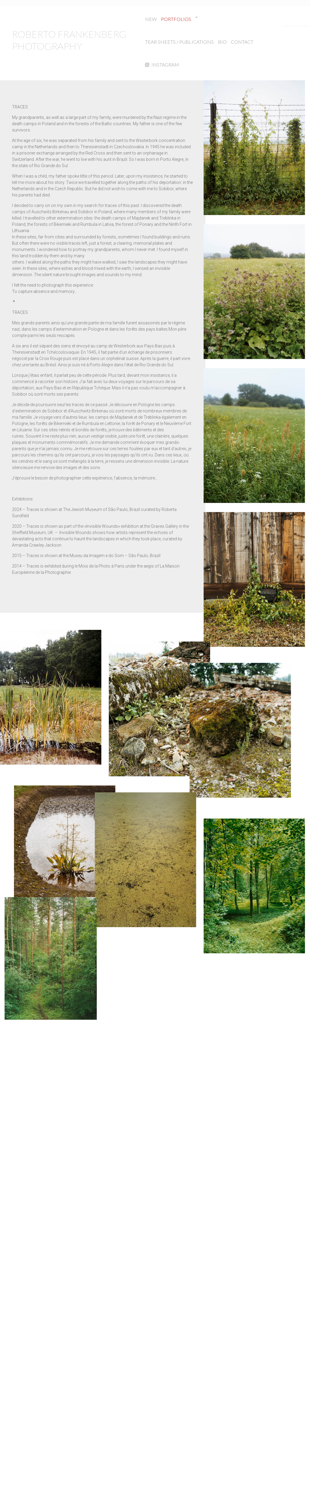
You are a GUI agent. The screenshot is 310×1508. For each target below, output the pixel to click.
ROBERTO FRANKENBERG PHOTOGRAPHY (69, 40)
